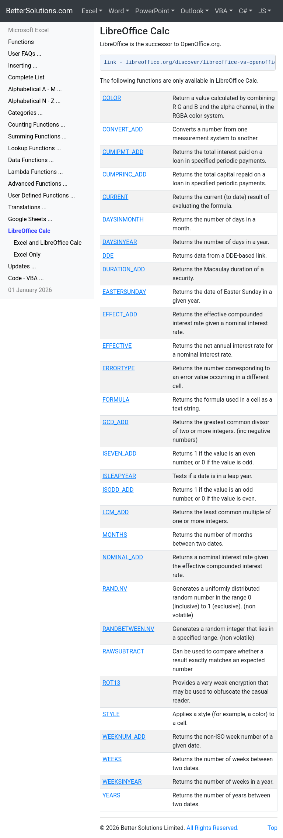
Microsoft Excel (28, 30)
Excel (89, 11)
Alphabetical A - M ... (35, 89)
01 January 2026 (30, 289)
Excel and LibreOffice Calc (47, 242)
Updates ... (22, 266)
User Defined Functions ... (41, 195)
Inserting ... (22, 65)
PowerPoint (152, 11)
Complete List (26, 77)
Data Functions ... (31, 160)
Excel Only (27, 254)
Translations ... (27, 207)
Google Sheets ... (30, 219)
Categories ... (25, 112)
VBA (221, 11)
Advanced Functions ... (37, 183)
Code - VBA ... (26, 278)
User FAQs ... (24, 53)
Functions (21, 41)
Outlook (192, 11)
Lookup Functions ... (34, 148)
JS (262, 11)
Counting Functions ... (36, 124)
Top (272, 827)
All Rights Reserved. (212, 827)
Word (116, 11)
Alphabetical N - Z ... (34, 100)
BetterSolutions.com (39, 10)
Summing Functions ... (37, 136)
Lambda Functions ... (35, 171)
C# (243, 11)
